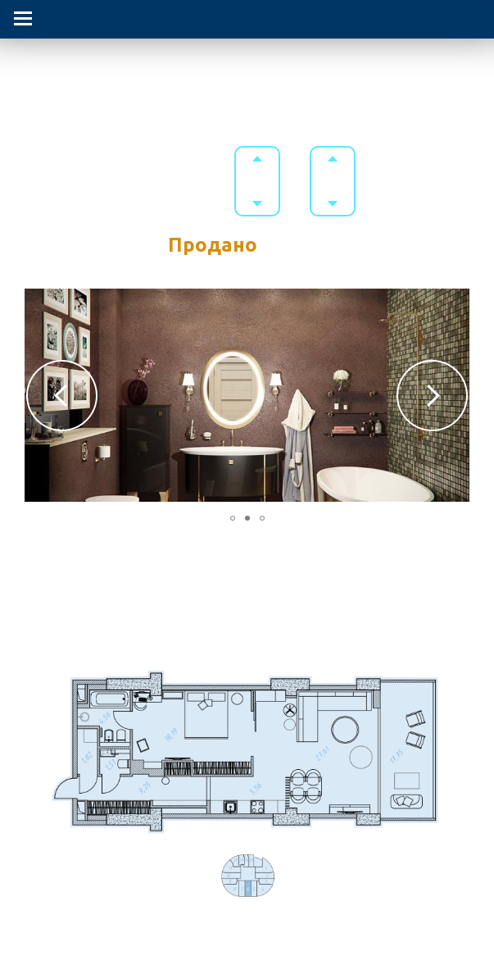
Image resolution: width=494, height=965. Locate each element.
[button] (61, 395)
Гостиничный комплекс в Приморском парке (247, 71)
